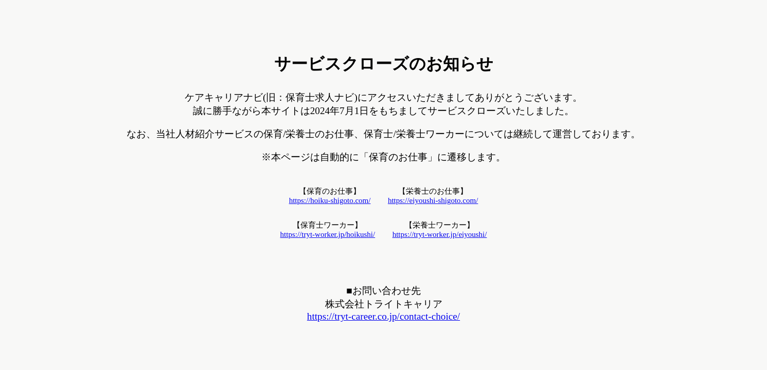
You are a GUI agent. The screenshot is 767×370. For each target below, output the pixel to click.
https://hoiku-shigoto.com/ (330, 200)
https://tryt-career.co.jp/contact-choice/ (383, 316)
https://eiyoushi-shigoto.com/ (433, 200)
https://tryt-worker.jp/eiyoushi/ (440, 234)
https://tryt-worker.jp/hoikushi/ (328, 234)
